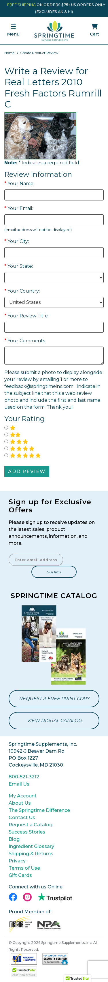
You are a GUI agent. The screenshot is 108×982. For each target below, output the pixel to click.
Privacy (17, 861)
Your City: (16, 241)
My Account (23, 796)
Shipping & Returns (31, 853)
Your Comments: (25, 340)
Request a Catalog (30, 824)
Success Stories (27, 832)
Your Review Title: (26, 316)
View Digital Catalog (54, 720)
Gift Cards (20, 875)
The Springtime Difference (39, 810)
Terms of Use (24, 868)
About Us (20, 803)
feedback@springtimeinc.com (38, 386)
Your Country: (22, 291)
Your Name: (19, 183)
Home (9, 53)
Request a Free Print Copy (54, 698)
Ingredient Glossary (31, 846)
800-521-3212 (24, 777)
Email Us (19, 784)
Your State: (18, 266)
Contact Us (22, 817)
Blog (14, 839)
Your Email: (18, 208)
